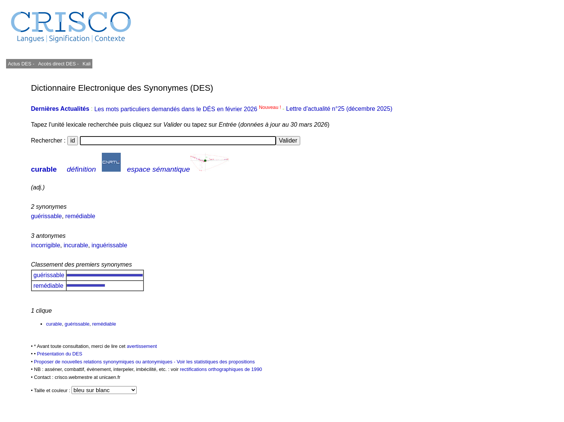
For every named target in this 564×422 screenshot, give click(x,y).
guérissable (46, 216)
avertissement (142, 346)
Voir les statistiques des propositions (216, 362)
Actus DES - (21, 64)
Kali (86, 64)
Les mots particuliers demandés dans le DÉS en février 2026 (188, 109)
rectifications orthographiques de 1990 (221, 369)
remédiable (80, 216)
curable (44, 169)
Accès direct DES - (58, 64)
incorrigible (45, 245)
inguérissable (109, 245)
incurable (76, 245)
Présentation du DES (60, 354)
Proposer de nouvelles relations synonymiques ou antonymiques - (105, 362)
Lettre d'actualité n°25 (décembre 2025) (339, 109)
